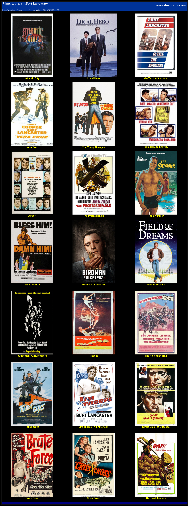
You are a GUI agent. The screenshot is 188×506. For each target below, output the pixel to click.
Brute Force (32, 497)
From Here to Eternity (156, 146)
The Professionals (94, 214)
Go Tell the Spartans (156, 77)
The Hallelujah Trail (156, 354)
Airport (32, 214)
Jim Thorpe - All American (94, 425)
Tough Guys (32, 425)
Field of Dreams (156, 283)
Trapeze (94, 354)
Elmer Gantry (32, 283)
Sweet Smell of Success (156, 425)
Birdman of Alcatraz (94, 283)
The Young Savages (94, 146)
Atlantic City (32, 77)
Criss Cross (94, 497)
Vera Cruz (32, 146)
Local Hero (93, 77)
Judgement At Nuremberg (32, 354)
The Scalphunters (156, 497)
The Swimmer (156, 214)
